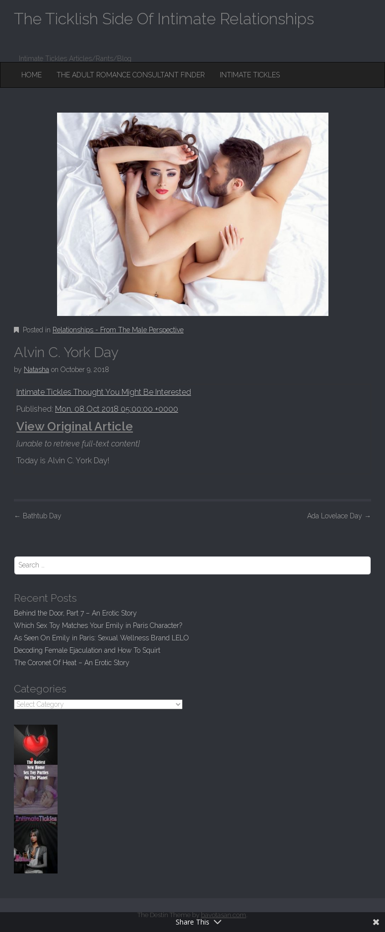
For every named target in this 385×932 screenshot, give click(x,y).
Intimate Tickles (250, 75)
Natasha (36, 369)
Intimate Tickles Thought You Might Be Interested (103, 392)
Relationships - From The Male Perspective (118, 330)
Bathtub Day (38, 516)
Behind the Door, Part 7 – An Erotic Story (75, 613)
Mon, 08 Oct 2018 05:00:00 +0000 (116, 409)
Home (31, 75)
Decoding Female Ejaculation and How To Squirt (87, 650)
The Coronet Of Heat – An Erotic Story (71, 663)
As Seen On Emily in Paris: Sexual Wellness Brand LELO (101, 638)
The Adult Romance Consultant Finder (131, 75)
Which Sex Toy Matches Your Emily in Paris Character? (98, 625)
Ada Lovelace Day (339, 516)
